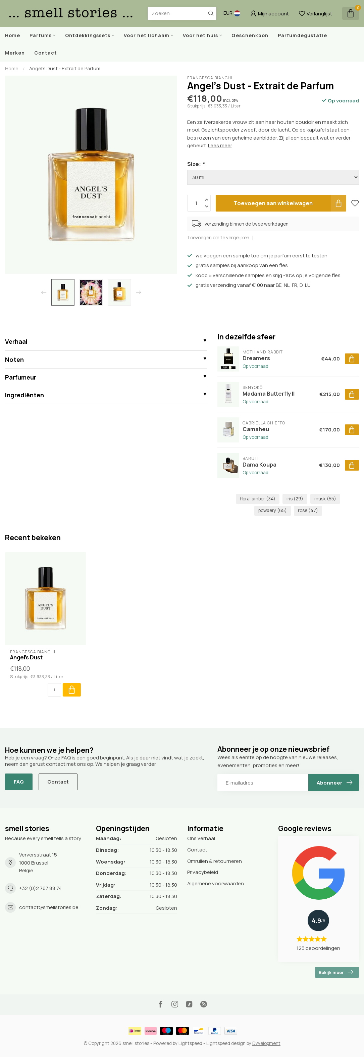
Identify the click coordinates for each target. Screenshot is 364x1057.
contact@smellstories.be (49, 907)
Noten (14, 359)
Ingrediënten (24, 395)
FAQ (19, 781)
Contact (45, 53)
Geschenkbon (249, 35)
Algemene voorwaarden (215, 883)
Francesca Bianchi (209, 78)
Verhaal (16, 341)
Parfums (41, 35)
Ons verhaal (201, 838)
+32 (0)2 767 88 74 (40, 888)
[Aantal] (54, 690)
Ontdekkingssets (87, 35)
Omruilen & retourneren (214, 861)
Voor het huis (200, 35)
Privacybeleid (202, 872)
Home (12, 35)
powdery (272, 510)
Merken (15, 53)
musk (325, 499)
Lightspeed (190, 1043)
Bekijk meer (336, 972)
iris (295, 499)
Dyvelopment (266, 1043)
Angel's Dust (26, 657)
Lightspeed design (226, 1043)
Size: (196, 164)
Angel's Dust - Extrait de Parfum (64, 68)
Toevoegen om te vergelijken (218, 238)
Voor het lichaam (146, 35)
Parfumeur (20, 377)
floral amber (257, 499)
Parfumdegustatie (302, 35)
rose (308, 510)
